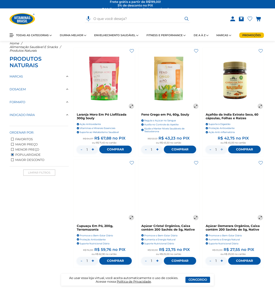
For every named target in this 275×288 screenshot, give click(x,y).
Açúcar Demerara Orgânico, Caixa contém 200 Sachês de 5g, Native (233, 230)
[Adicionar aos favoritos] (132, 53)
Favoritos (22, 142)
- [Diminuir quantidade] (81, 152)
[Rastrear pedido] (242, 19)
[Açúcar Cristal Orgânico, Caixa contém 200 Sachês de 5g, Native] (168, 193)
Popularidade (26, 157)
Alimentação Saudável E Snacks (34, 49)
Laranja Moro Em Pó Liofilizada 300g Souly (101, 119)
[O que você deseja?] (186, 19)
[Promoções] (251, 35)
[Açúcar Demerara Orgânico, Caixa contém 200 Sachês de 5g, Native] (233, 193)
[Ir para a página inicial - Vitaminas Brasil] (22, 19)
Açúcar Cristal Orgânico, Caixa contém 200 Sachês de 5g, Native (168, 230)
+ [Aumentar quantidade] (92, 152)
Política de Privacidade (134, 281)
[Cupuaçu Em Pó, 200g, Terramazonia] (104, 193)
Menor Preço (25, 152)
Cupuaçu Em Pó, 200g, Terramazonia (95, 230)
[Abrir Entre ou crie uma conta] (232, 19)
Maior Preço (24, 147)
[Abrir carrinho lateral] (260, 19)
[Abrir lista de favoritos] (250, 19)
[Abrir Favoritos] (249, 19)
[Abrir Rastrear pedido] (241, 19)
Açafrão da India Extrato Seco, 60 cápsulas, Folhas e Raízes (232, 119)
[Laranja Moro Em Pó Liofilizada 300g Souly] (104, 81)
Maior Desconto (27, 162)
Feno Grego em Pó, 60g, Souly (165, 117)
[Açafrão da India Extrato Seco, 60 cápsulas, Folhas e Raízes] (233, 81)
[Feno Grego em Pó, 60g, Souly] (168, 81)
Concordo (197, 279)
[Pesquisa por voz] (88, 19)
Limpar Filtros (39, 175)
